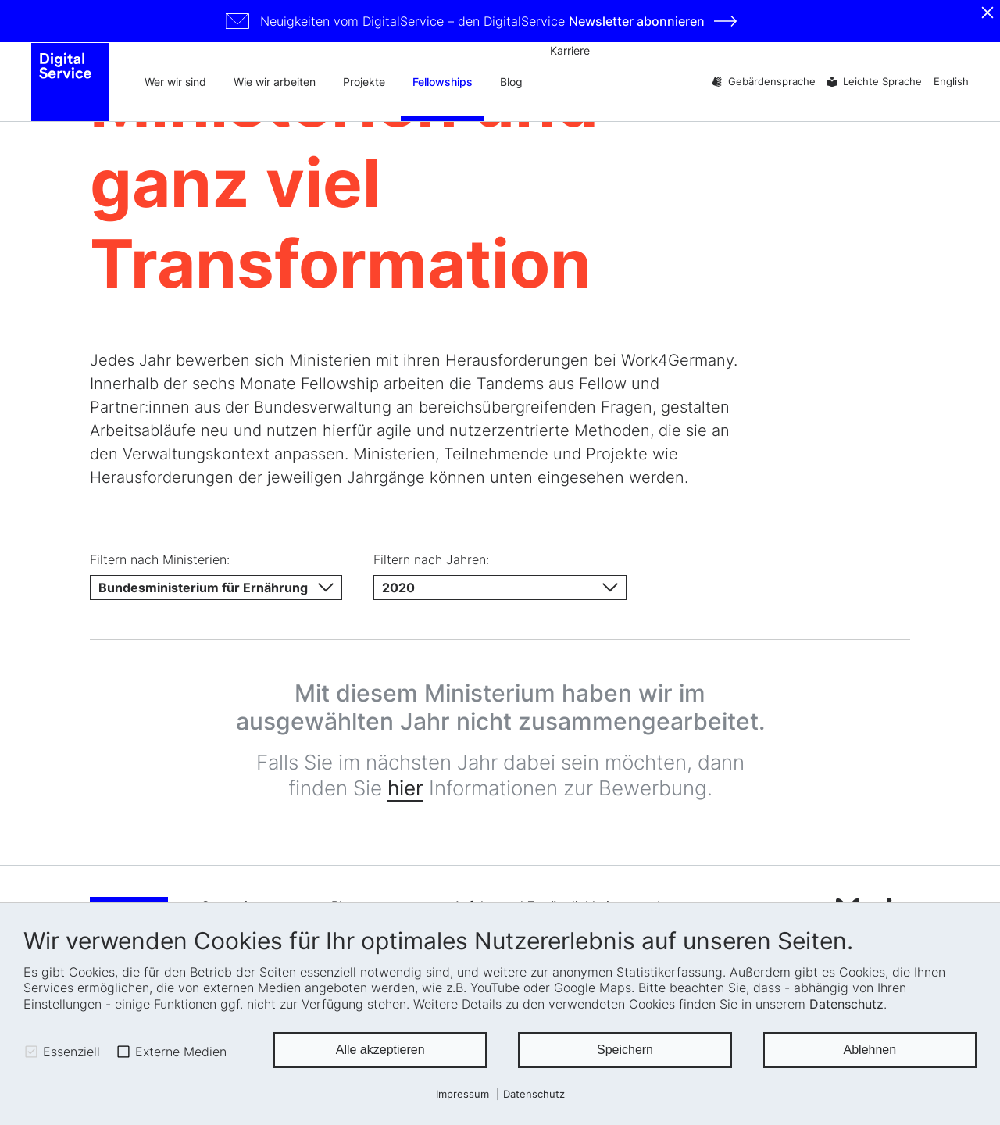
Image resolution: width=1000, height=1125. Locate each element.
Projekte (364, 81)
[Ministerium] (216, 587)
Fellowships (442, 81)
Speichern (625, 1049)
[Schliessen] (987, 12)
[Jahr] (499, 587)
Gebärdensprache (772, 82)
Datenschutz (846, 1004)
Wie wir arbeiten (275, 81)
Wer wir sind (175, 81)
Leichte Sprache (882, 82)
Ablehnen (870, 1049)
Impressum (462, 1094)
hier (405, 788)
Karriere (570, 50)
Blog (511, 81)
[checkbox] (31, 1051)
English (951, 82)
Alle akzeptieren (380, 1049)
